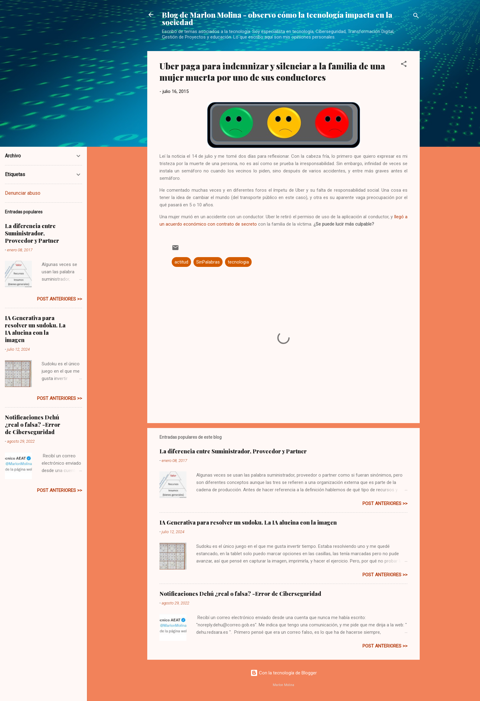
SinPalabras (208, 262)
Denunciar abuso (22, 193)
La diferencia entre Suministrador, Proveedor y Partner (233, 451)
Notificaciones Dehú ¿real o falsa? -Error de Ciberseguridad (240, 593)
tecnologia (238, 262)
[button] (403, 65)
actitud (181, 262)
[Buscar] (416, 16)
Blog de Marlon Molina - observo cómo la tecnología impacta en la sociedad (277, 18)
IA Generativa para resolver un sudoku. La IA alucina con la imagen (248, 522)
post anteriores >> (384, 503)
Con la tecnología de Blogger (283, 673)
